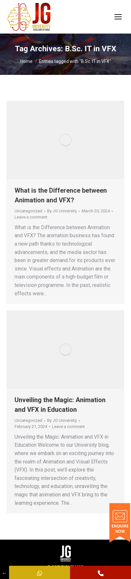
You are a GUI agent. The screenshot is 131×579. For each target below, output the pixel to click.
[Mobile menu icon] (118, 16)
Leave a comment (31, 217)
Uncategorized (28, 210)
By (62, 210)
